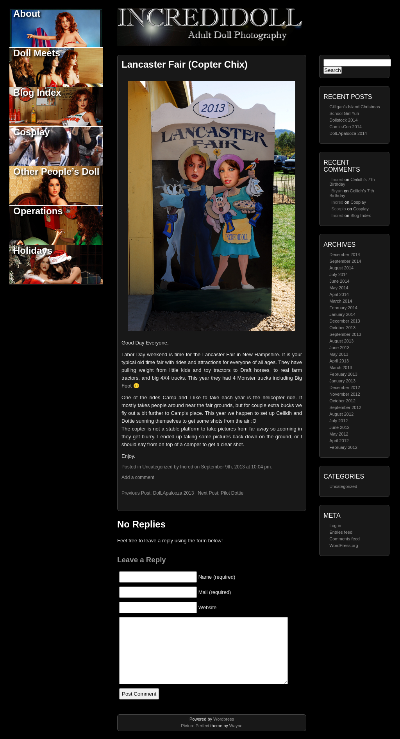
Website (207, 607)
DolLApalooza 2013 (173, 493)
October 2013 (342, 327)
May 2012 (338, 434)
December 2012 (344, 387)
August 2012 (341, 414)
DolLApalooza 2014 (348, 133)
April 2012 (339, 440)
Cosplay (31, 132)
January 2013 (342, 380)
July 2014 (338, 274)
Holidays (32, 250)
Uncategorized (343, 486)
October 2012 (342, 400)
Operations (38, 211)
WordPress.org (343, 545)
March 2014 (340, 301)
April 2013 (339, 361)
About (26, 13)
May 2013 (338, 354)
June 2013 (339, 347)
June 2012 (339, 427)
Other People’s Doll (56, 171)
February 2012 (343, 447)
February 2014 (343, 307)
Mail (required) (214, 592)
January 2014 (342, 314)
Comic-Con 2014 (345, 126)
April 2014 (339, 294)
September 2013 (345, 334)
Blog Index (37, 92)
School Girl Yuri (344, 113)
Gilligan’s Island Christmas (354, 106)
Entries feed (340, 532)
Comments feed (344, 538)
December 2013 (344, 321)
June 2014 (339, 281)
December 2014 (344, 254)
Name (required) (217, 577)
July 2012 (338, 420)
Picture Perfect (195, 725)
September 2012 (345, 407)
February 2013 (343, 374)
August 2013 (341, 341)
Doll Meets (36, 53)
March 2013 (340, 367)
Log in (335, 525)
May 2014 (338, 287)
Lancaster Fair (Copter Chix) (184, 64)
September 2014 (345, 261)
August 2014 (341, 267)
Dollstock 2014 (343, 120)
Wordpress (223, 719)
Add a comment (137, 477)
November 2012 (344, 394)
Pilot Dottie (232, 493)
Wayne (236, 725)
